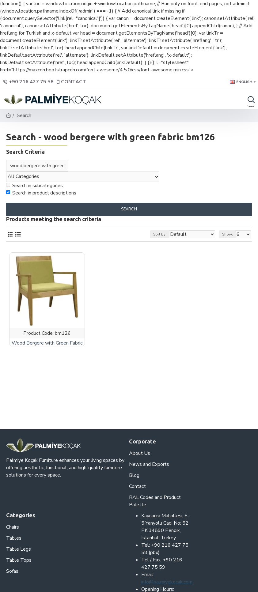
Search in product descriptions (41, 193)
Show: (227, 234)
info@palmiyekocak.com (166, 582)
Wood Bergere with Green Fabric (47, 343)
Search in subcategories (34, 185)
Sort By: (159, 234)
